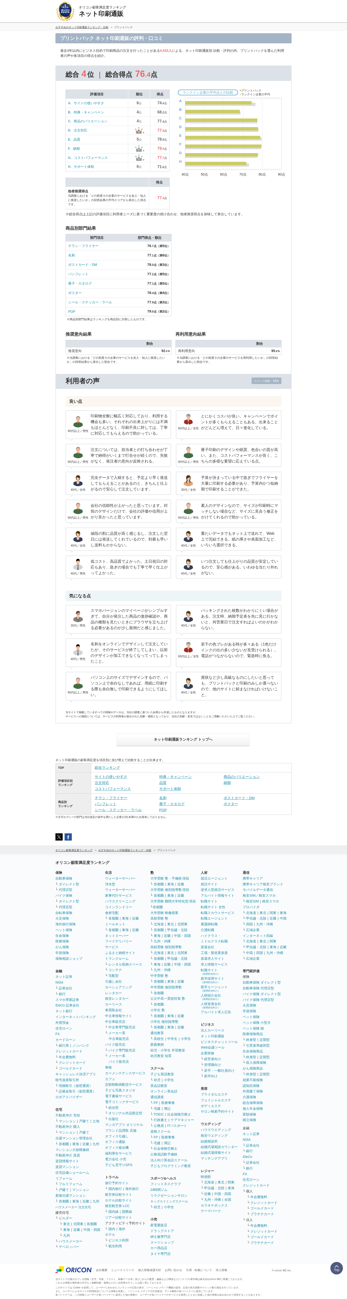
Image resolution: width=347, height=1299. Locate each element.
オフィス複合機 (117, 1147)
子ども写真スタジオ (120, 1090)
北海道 (159, 924)
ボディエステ (211, 1106)
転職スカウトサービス (217, 913)
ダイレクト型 (69, 884)
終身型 (251, 1040)
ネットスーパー (117, 936)
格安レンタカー (117, 998)
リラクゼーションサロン (168, 1195)
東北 (66, 1224)
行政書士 (160, 1120)
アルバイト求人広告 (216, 1012)
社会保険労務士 (179, 1114)
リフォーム (63, 1178)
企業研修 (207, 1053)
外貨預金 (62, 1023)
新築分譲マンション (70, 1195)
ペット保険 (63, 930)
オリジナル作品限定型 (125, 1113)
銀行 (62, 994)
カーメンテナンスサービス (125, 1073)
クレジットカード (68, 1051)
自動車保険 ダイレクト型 (262, 982)
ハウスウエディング (216, 1130)
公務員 (159, 1126)
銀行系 (64, 1045)
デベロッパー (69, 1247)
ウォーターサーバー (120, 878)
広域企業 (253, 930)
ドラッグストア (162, 1231)
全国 (227, 1199)
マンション (67, 1121)
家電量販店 (158, 1225)
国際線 (127, 1212)
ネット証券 (63, 977)
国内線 (113, 1212)
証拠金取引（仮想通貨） (77, 1091)
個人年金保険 (253, 1108)
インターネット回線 (258, 936)
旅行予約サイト (117, 1183)
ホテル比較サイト (118, 1200)
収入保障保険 (256, 1062)
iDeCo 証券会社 (67, 1005)
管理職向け (212, 1065)
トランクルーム (117, 958)
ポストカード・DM (82, 265)
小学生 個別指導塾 (164, 1022)
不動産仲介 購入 (67, 1127)
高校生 (159, 1039)
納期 (76, 148)
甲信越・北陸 (177, 930)
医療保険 (62, 941)
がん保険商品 (253, 1068)
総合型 (113, 1108)
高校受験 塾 (159, 918)
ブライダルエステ (214, 1094)
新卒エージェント (214, 988)
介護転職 (207, 930)
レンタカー (113, 993)
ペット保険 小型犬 (257, 1023)
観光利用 (115, 1246)
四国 (249, 924)
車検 (108, 1067)
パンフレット (78, 274)
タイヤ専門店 (160, 1254)
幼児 (157, 1080)
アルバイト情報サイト (217, 895)
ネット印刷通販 (212, 1036)
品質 (76, 139)
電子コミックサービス (122, 1102)
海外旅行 (132, 1189)
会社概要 (101, 1270)
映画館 (206, 1177)
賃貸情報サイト (67, 1161)
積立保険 (249, 1120)
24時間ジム (159, 1190)
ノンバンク (80, 1045)
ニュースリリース (122, 1270)
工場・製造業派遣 (214, 953)
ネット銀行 (63, 1011)
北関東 (78, 1224)
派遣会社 (207, 947)
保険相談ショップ (68, 958)
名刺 (71, 255)
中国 (283, 918)
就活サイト (209, 884)
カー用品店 (158, 1248)
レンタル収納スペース (125, 964)
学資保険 (62, 953)
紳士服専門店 (160, 1237)
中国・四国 (91, 1230)
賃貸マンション (67, 1167)
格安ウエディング (214, 1135)
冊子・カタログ (80, 283)
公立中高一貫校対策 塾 (167, 998)
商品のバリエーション (90, 121)
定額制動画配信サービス (123, 1084)
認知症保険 (251, 1086)
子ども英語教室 (162, 1074)
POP (71, 311)
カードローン (65, 1040)
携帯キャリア (253, 878)
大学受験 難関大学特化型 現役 (173, 901)
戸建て (84, 1121)
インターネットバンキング (75, 1017)
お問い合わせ (173, 1270)
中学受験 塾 (159, 976)
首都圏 (64, 1144)
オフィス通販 (115, 1142)
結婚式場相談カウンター (219, 1147)
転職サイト (209, 901)
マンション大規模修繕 (72, 1150)
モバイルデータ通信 (258, 890)
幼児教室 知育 (161, 1056)
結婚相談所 (209, 1141)
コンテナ (115, 970)
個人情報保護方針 (149, 1270)
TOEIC (159, 1114)
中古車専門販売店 (121, 1027)
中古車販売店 (115, 1022)
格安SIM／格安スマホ (259, 895)
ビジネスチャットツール (219, 1042)
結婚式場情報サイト (216, 1153)
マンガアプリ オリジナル (124, 1125)
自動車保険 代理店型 (258, 988)
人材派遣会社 (211, 1005)
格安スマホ (270, 901)
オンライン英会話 (163, 1091)
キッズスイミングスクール (169, 1201)
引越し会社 (113, 981)
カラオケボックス (214, 1205)
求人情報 (221, 1270)
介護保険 (249, 1097)
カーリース (113, 1004)
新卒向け (211, 1076)
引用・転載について (199, 1270)
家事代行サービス (118, 895)
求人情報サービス (214, 964)
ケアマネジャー (182, 1120)
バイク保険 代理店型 (258, 1000)
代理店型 (65, 890)
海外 (122, 1229)
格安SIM (252, 901)
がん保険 (62, 947)
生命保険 (62, 936)
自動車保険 (63, 878)
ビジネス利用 (118, 1240)
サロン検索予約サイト (217, 1111)
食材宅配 (112, 913)
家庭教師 (157, 1044)
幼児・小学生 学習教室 (167, 1050)
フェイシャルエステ (216, 1100)
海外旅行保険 (65, 924)
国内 (111, 1229)
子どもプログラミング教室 (170, 1166)
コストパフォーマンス (91, 158)
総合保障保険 (253, 1103)
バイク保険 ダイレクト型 (262, 994)
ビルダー (65, 1218)
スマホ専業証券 (67, 1000)
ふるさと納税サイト (120, 953)
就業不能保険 (253, 1080)
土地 (96, 1121)
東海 (75, 1144)
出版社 (113, 1119)
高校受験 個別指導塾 (166, 947)
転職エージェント (214, 918)
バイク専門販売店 (121, 1050)
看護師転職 (209, 924)
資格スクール (160, 1131)
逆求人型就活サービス (217, 890)
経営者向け (212, 1059)
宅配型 (113, 976)
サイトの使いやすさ (89, 103)
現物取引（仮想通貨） (76, 1086)
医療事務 (168, 1103)
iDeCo (247, 1157)
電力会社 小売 (115, 1159)
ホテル (110, 1234)
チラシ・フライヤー (83, 246)
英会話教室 (158, 1086)
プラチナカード (262, 1214)
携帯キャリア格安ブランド (263, 884)
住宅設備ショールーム (72, 1173)
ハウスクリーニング (120, 901)
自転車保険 (63, 913)
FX (57, 1034)
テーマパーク (211, 1211)
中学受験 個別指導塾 (166, 987)
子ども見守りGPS (119, 1165)
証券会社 (65, 988)
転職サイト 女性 (213, 907)
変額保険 (249, 1114)
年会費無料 (67, 1057)
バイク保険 (63, 895)
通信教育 (157, 1033)
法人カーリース (212, 1030)
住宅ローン (63, 1028)
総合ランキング (107, 767)
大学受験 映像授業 (164, 913)
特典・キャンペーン (89, 112)
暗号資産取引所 (67, 1080)
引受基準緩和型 (258, 1045)
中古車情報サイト (118, 1016)
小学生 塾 (157, 1010)
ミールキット (115, 924)
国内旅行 (115, 1189)
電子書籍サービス (118, 1096)
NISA (59, 982)
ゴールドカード (70, 1068)
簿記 (167, 1108)
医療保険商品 (253, 1034)
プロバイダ (251, 907)
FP (156, 1103)
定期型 (265, 1040)
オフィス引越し (117, 1136)
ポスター (75, 293)
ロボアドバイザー (68, 1097)
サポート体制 (84, 167)
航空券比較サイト (118, 1194)
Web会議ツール (213, 1047)
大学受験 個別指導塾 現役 (169, 890)
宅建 (157, 1108)
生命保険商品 (253, 1051)
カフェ (110, 1079)
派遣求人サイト (212, 958)
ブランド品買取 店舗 (120, 1130)
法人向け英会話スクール (168, 1160)
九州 (96, 1144)
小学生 (186, 1039)
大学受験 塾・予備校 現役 (169, 878)
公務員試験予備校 (163, 1154)
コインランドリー (118, 907)
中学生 (172, 1039)
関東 (231, 1182)
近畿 (85, 1144)
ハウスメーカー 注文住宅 (73, 1207)
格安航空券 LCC (117, 1206)
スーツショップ (162, 1242)
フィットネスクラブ (165, 1184)
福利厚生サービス (118, 1153)
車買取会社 (113, 1010)
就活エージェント (214, 878)
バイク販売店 (115, 1044)
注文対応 (80, 130)
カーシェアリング (118, 987)
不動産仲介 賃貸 (67, 1155)
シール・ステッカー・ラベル (90, 302)
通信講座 (157, 1097)
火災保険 (62, 918)
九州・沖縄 (162, 941)
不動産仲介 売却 (67, 1115)
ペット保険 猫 (253, 1028)
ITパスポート (177, 1126)
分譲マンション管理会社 (74, 1138)
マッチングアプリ (214, 1158)
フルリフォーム (70, 1184)
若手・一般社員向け (219, 1070)
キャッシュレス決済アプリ (75, 1074)
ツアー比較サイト (118, 1217)
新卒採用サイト (212, 980)
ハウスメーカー (70, 1241)
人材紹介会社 (211, 996)
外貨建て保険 (253, 1091)
